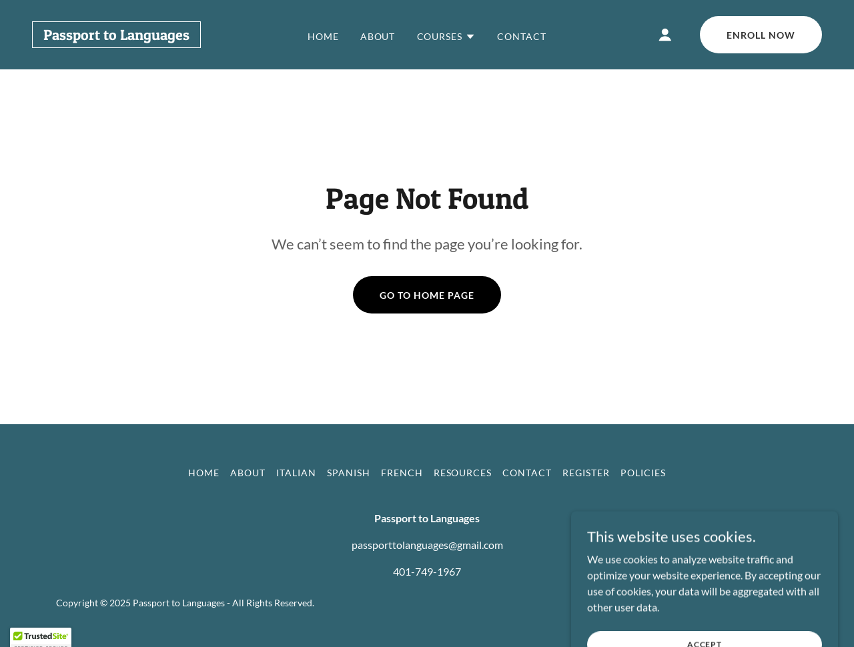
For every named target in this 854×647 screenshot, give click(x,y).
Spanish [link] (348, 472)
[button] (446, 37)
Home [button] (204, 472)
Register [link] (586, 472)
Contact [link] (521, 36)
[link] (116, 35)
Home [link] (323, 36)
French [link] (402, 472)
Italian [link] (296, 472)
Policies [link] (643, 472)
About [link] (378, 36)
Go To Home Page (427, 295)
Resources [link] (463, 472)
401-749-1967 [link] (427, 571)
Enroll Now (761, 35)
